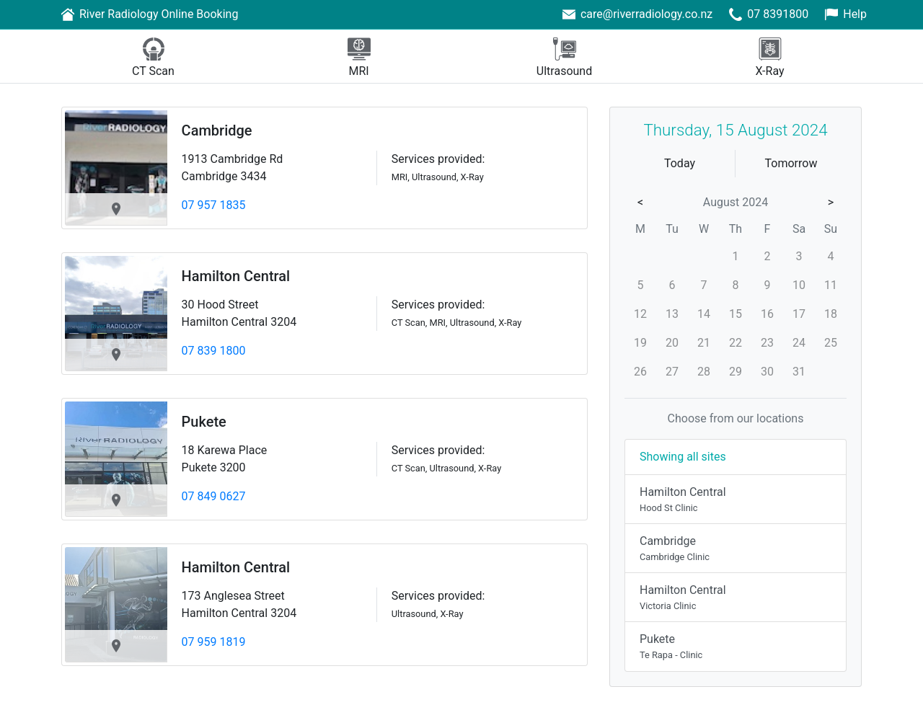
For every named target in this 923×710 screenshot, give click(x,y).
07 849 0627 (214, 496)
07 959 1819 (214, 642)
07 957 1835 (214, 205)
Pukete (204, 421)
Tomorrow (791, 163)
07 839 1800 (214, 351)
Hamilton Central (236, 276)
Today (679, 163)
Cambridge (217, 130)
